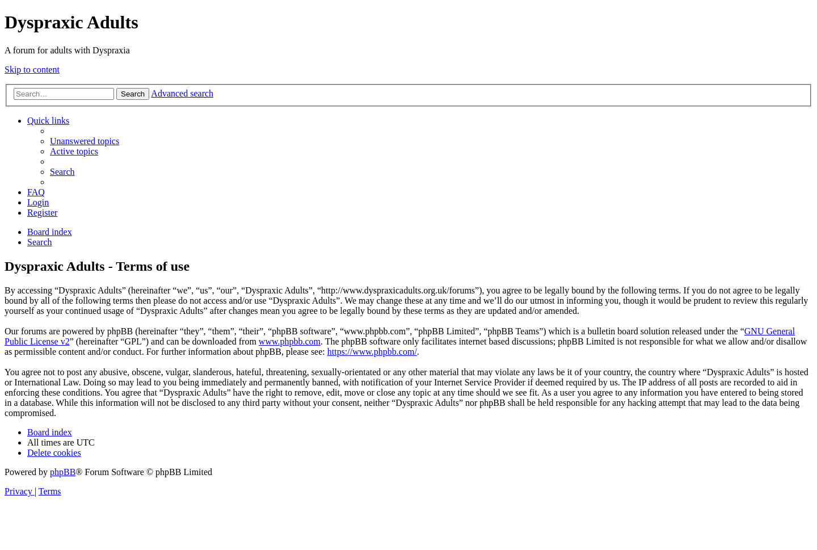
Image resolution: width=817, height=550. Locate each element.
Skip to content (32, 69)
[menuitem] (84, 141)
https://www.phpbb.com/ (372, 351)
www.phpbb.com (290, 341)
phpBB (62, 472)
